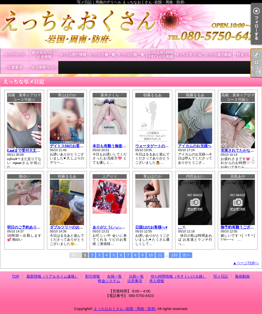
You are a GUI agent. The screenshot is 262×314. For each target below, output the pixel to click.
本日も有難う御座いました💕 (117, 146)
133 (174, 255)
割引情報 (72, 54)
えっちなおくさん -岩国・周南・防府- (125, 309)
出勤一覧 (131, 54)
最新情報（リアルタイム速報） (43, 54)
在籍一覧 (101, 54)
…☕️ (182, 227)
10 (151, 255)
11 (160, 255)
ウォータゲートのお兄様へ (157, 146)
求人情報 (43, 67)
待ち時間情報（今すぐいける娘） (160, 54)
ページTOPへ (248, 263)
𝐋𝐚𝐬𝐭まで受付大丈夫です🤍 (29, 150)
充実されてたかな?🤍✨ (241, 150)
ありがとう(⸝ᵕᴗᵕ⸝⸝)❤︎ (110, 227)
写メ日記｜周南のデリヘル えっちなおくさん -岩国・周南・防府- (131, 26)
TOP (14, 54)
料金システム (247, 54)
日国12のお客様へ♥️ (151, 227)
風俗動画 (218, 54)
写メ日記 (189, 54)
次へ (186, 255)
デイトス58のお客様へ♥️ (69, 146)
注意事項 (14, 67)
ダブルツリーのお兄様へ (70, 227)
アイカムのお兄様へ (194, 146)
